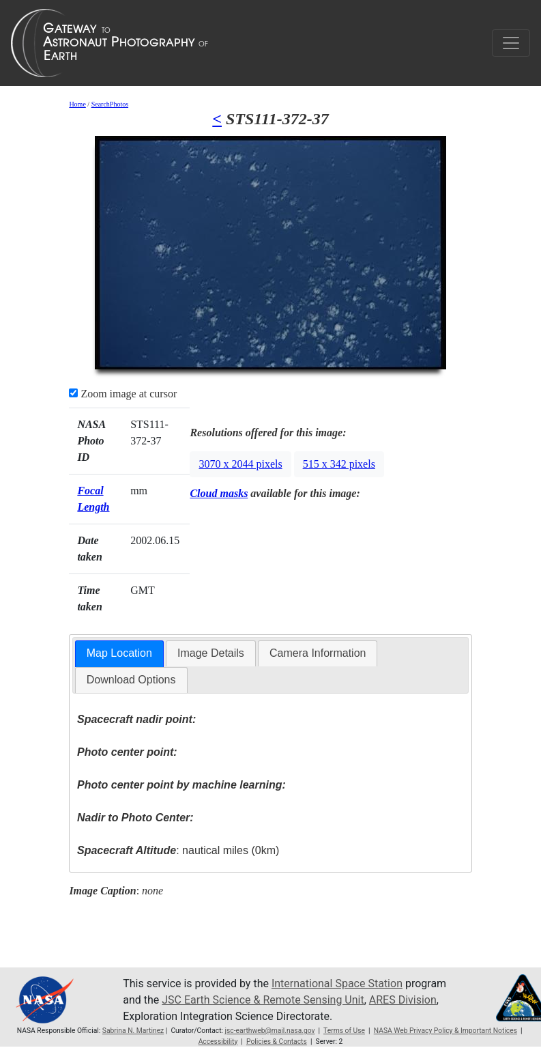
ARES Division (403, 999)
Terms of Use (344, 1030)
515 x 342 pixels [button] (339, 464)
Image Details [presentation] (210, 653)
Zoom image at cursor (123, 393)
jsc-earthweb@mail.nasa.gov (270, 1030)
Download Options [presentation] (131, 679)
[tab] (119, 653)
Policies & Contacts (276, 1041)
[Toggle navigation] (511, 43)
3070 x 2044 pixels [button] (240, 464)
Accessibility (218, 1041)
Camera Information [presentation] (317, 653)
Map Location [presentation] (119, 653)
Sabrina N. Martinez (133, 1030)
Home (77, 104)
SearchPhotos (109, 104)
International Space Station (337, 983)
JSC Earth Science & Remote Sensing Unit (263, 999)
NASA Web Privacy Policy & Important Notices (445, 1030)
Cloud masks (219, 493)
